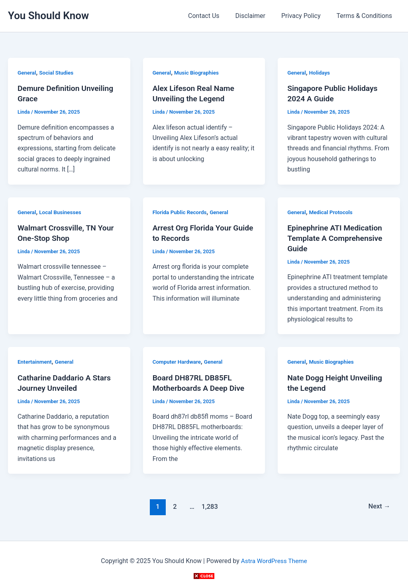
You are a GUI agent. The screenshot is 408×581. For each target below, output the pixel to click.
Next (378, 506)
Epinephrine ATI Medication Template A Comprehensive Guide (336, 238)
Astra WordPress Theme (273, 561)
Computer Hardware (178, 361)
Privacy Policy (306, 16)
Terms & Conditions (366, 16)
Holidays (321, 72)
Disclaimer (258, 16)
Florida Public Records (181, 212)
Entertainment (35, 361)
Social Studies (57, 72)
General (27, 72)
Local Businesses (61, 212)
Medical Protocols (332, 212)
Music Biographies (198, 72)
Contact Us (215, 16)
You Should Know (48, 16)
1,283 (209, 506)
